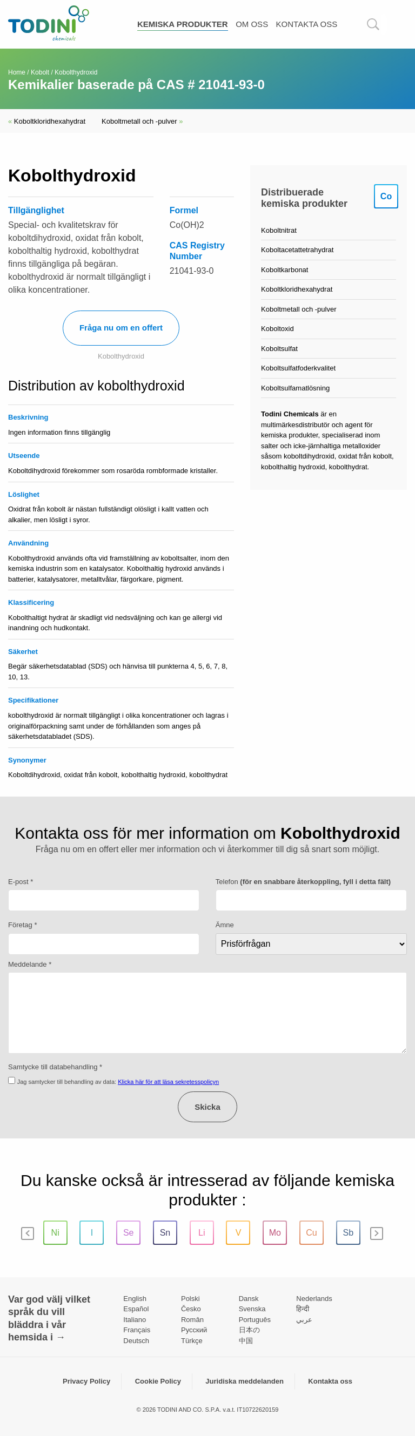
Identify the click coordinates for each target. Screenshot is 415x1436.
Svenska (252, 1309)
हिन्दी (302, 1309)
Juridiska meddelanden (244, 1381)
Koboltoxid (277, 329)
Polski (190, 1299)
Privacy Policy (86, 1381)
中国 (246, 1341)
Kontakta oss (307, 24)
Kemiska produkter (182, 24)
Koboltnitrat (279, 230)
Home (16, 72)
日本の (249, 1330)
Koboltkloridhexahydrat (46, 121)
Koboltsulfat (279, 349)
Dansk (249, 1299)
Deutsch (136, 1341)
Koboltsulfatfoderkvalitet (298, 368)
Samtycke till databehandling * (55, 1067)
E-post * (20, 882)
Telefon (303, 882)
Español (136, 1309)
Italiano (134, 1320)
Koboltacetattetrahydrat (297, 250)
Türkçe (192, 1341)
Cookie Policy (158, 1381)
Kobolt (40, 72)
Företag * (22, 925)
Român (192, 1320)
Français (136, 1330)
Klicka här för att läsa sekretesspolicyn (168, 1081)
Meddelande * (29, 964)
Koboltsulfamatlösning (295, 388)
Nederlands (314, 1299)
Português (255, 1320)
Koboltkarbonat (284, 270)
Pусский (194, 1330)
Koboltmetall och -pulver (142, 121)
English (134, 1299)
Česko (191, 1309)
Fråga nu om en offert (121, 327)
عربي (304, 1320)
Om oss (252, 24)
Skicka (207, 1106)
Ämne (225, 925)
